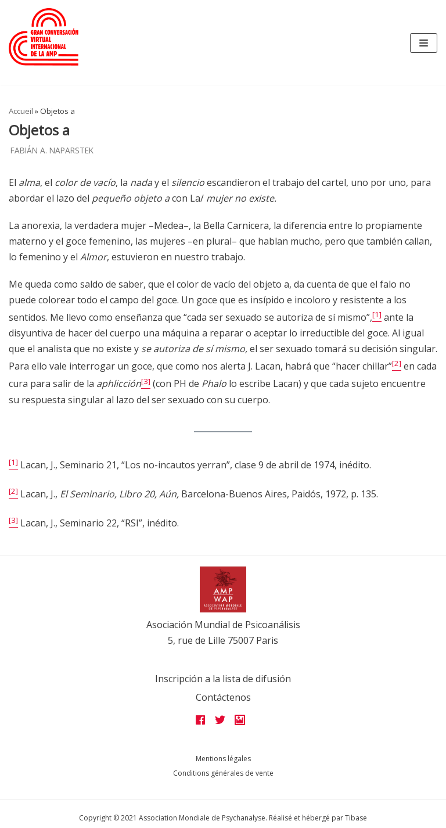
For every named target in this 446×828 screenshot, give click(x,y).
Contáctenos (223, 697)
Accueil (21, 111)
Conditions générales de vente (223, 773)
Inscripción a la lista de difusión (223, 678)
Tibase (356, 818)
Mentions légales (223, 759)
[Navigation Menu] (423, 43)
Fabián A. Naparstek (51, 150)
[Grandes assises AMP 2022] (43, 37)
